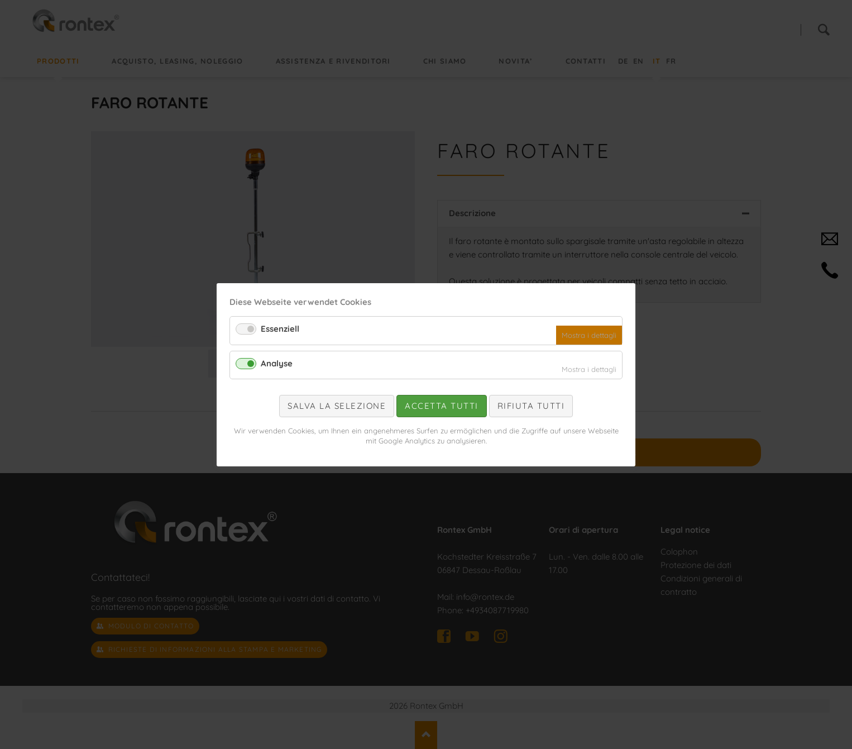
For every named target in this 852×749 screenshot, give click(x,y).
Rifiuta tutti (531, 405)
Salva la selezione (337, 405)
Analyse (277, 362)
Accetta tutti (441, 405)
